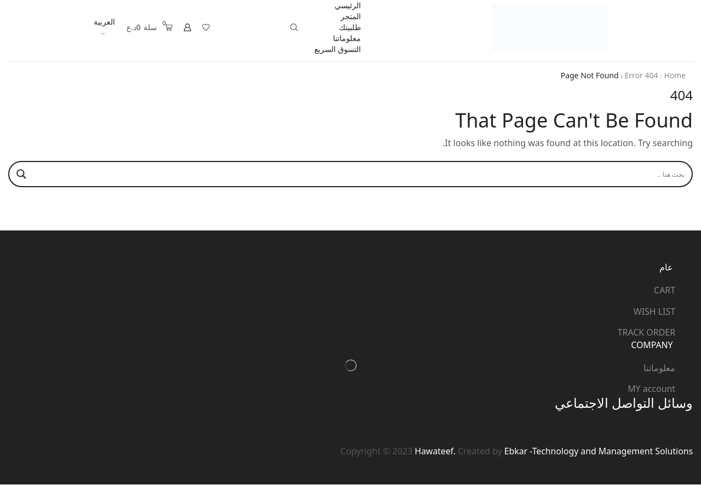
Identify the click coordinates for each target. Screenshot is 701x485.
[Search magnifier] (21, 174)
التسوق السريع (337, 49)
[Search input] (361, 174)
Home (675, 75)
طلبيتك (350, 27)
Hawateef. (432, 451)
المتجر (351, 16)
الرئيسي (348, 5)
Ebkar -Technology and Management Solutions (597, 451)
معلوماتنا (347, 38)
